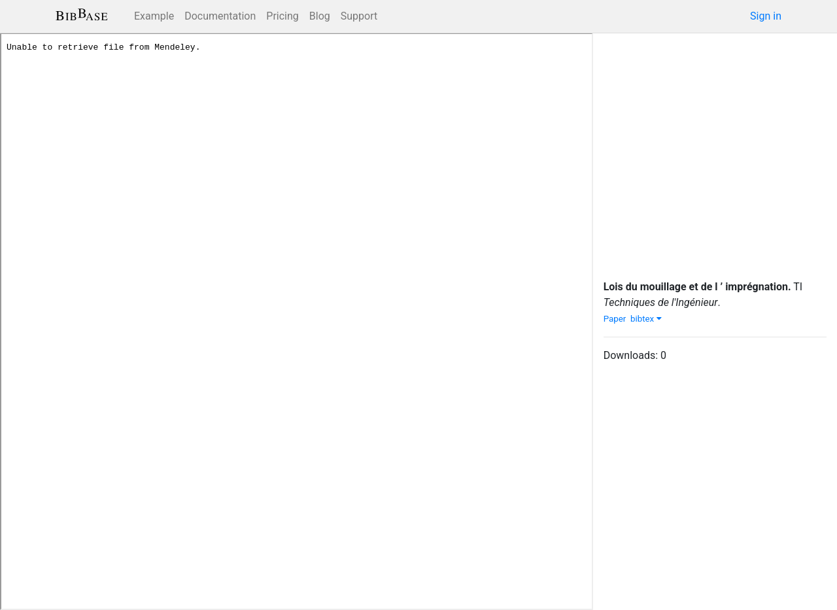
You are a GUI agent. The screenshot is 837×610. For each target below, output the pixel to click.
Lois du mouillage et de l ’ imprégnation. (697, 286)
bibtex (646, 319)
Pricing (282, 16)
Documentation (220, 16)
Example (154, 16)
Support (359, 16)
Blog (319, 16)
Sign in (765, 16)
